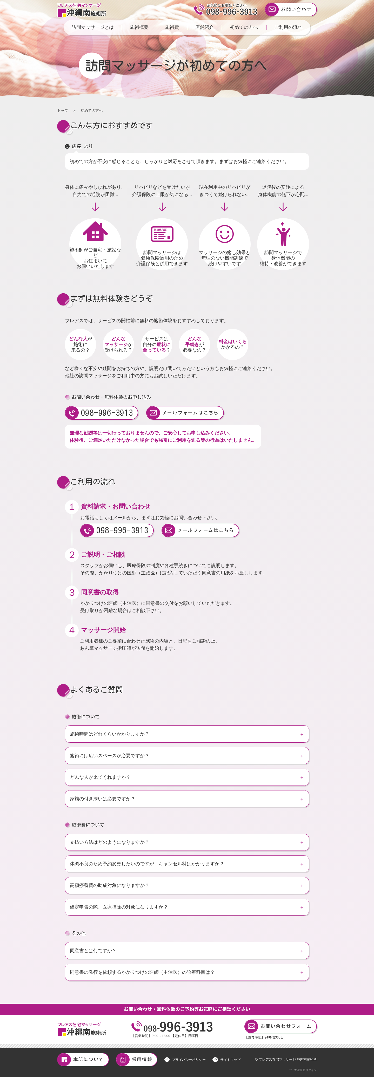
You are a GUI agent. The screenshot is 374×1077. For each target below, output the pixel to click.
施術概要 (139, 27)
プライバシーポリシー (189, 1060)
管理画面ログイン (305, 1070)
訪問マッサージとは (93, 27)
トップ (62, 110)
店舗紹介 (204, 27)
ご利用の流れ (288, 27)
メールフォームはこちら (183, 412)
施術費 (172, 27)
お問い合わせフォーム (278, 1026)
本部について (81, 1059)
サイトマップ (230, 1060)
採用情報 (134, 1059)
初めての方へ (244, 27)
